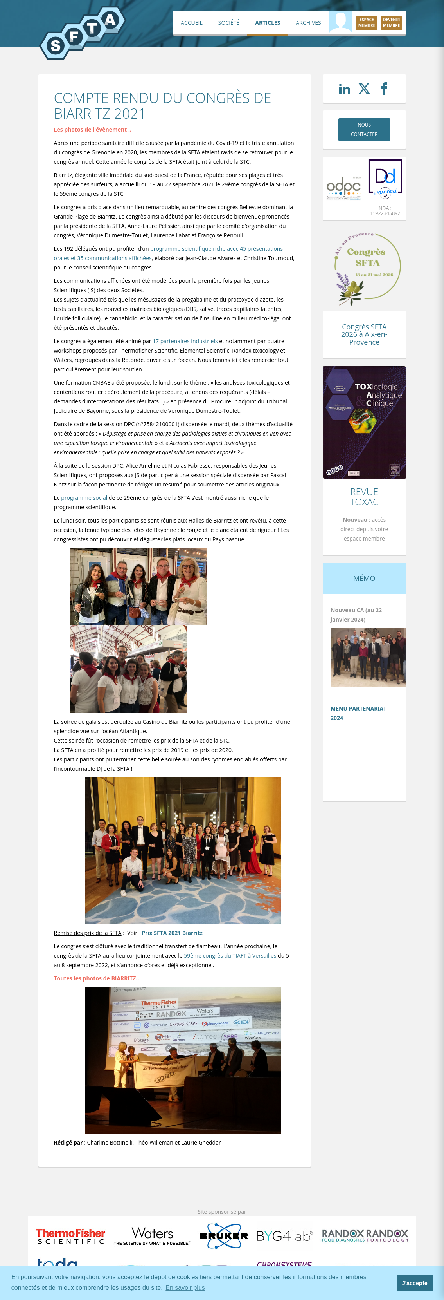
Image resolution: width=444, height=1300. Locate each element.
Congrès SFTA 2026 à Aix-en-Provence (364, 334)
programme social (85, 497)
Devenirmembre (391, 22)
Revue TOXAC (364, 496)
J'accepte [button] (415, 1283)
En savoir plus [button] (185, 1287)
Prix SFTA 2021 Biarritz (172, 933)
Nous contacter (364, 129)
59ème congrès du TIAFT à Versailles (230, 955)
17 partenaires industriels (185, 341)
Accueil (192, 22)
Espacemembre (366, 22)
